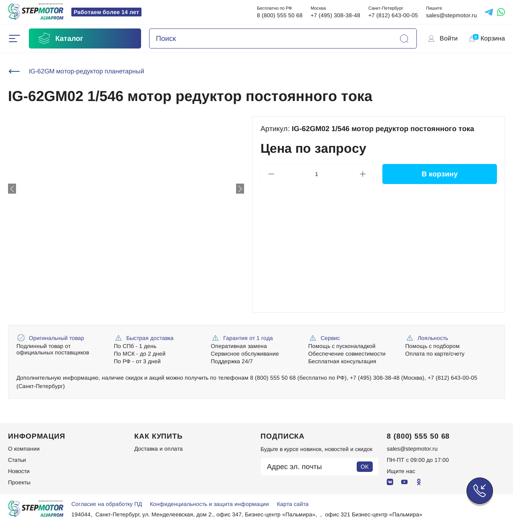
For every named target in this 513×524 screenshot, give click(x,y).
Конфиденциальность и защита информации (209, 504)
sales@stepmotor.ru (451, 15)
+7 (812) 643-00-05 (393, 15)
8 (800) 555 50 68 (280, 15)
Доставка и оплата (158, 448)
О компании (24, 448)
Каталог (60, 38)
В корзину (439, 174)
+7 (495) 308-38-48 (335, 15)
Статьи (17, 460)
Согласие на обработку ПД (106, 504)
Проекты (19, 482)
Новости (19, 471)
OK (365, 466)
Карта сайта (293, 504)
